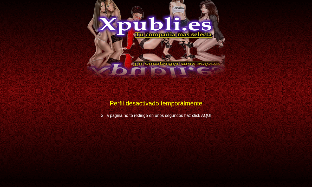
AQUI (206, 115)
